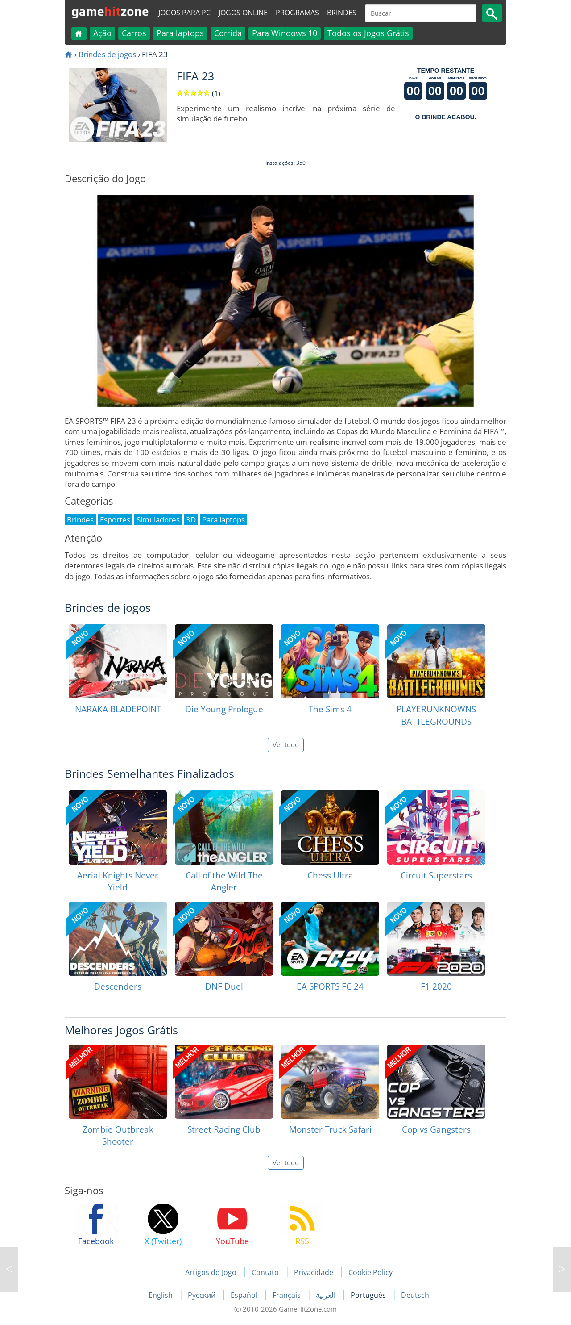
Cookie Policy (370, 1272)
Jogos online (243, 12)
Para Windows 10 (284, 33)
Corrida (228, 33)
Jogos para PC (184, 12)
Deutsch (415, 1295)
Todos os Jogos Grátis (368, 33)
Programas (297, 12)
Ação (102, 33)
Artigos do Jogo (210, 1272)
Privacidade (313, 1272)
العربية (326, 1295)
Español (245, 1295)
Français (287, 1295)
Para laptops (180, 33)
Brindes (341, 12)
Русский (202, 1295)
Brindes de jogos (107, 54)
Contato (265, 1272)
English (161, 1295)
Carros (134, 33)
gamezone (110, 11)
